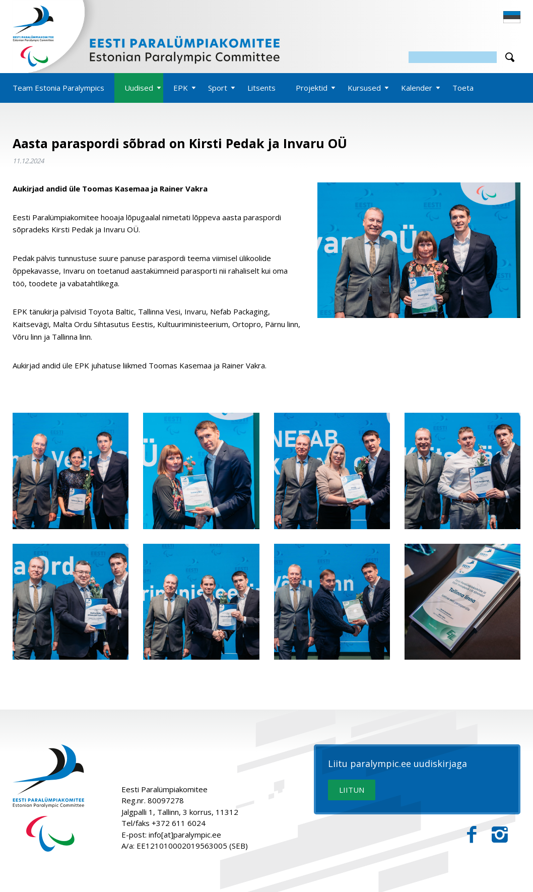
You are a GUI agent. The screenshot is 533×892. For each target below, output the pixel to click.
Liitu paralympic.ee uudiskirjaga (397, 764)
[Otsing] (453, 57)
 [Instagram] (500, 834)
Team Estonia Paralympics (58, 88)
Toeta (463, 88)
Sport (217, 88)
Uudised (138, 88)
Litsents (261, 88)
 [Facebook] (472, 834)
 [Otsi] (509, 57)
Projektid (311, 88)
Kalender (416, 88)
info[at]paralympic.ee (185, 835)
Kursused (364, 88)
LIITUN (351, 790)
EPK (180, 88)
